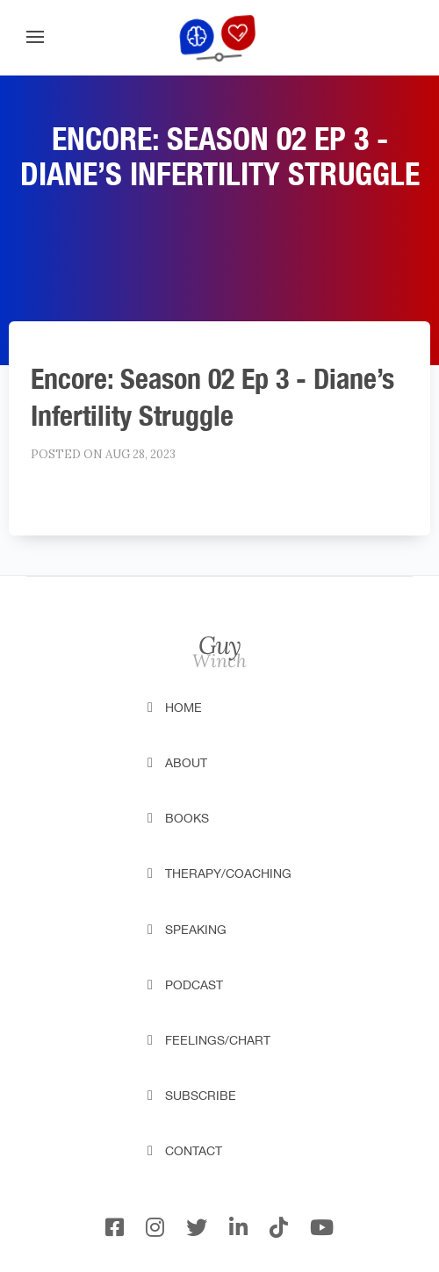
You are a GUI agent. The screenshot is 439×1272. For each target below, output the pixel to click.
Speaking (196, 930)
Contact (193, 1151)
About (186, 763)
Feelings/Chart (217, 1040)
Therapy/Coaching (228, 873)
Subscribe (200, 1096)
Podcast (194, 985)
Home (183, 708)
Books (187, 818)
